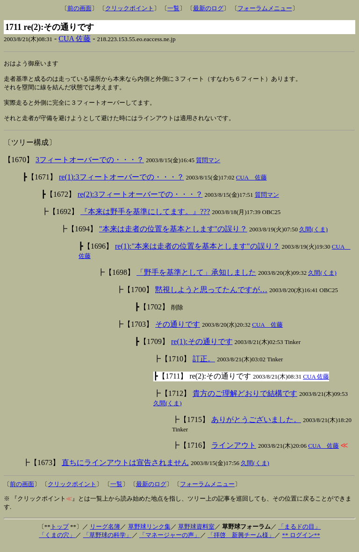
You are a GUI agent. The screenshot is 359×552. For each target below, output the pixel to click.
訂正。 (204, 365)
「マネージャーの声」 (169, 541)
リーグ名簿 (105, 533)
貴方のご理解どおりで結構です (245, 400)
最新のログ (208, 8)
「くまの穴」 (57, 541)
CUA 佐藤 (74, 39)
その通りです (177, 331)
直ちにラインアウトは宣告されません (125, 469)
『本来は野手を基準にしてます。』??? (145, 218)
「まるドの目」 (299, 533)
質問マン (208, 166)
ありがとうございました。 (256, 426)
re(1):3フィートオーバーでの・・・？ (121, 183)
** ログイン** (301, 541)
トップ (59, 533)
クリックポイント (129, 8)
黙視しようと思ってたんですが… (211, 296)
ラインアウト (233, 452)
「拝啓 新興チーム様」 (241, 541)
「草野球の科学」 (107, 541)
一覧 (173, 8)
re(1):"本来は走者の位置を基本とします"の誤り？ (197, 253)
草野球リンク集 (149, 533)
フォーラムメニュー (264, 8)
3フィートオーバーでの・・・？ (90, 166)
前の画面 (79, 8)
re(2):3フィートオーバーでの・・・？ (140, 201)
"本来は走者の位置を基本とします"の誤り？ (173, 235)
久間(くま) (313, 235)
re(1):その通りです (202, 348)
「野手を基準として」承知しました (196, 279)
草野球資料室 (196, 533)
